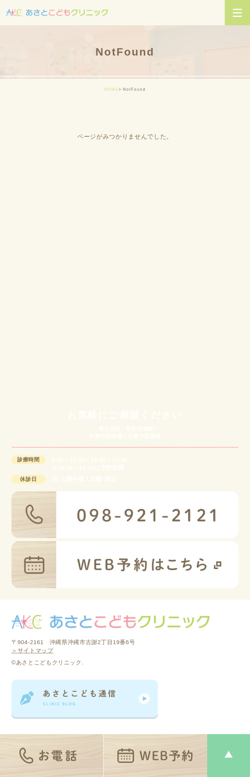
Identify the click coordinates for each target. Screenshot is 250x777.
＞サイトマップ (32, 650)
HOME (111, 89)
